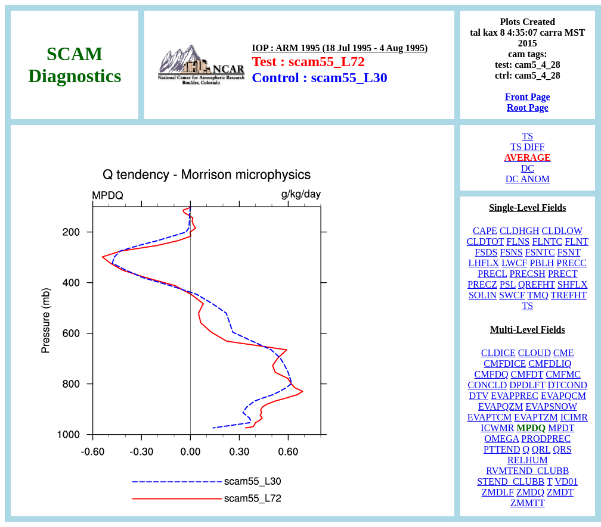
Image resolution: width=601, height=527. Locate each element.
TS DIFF (527, 147)
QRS (562, 449)
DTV (479, 396)
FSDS (486, 252)
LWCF (514, 263)
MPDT (561, 428)
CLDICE (498, 353)
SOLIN (483, 295)
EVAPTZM (536, 417)
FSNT (569, 252)
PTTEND (502, 449)
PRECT (563, 274)
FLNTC (547, 241)
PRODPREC (546, 439)
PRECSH (527, 274)
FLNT (576, 241)
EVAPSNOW (551, 406)
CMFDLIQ (549, 363)
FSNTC (540, 252)
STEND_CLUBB (510, 481)
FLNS (517, 241)
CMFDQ (492, 374)
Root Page (528, 107)
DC (527, 168)
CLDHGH (520, 231)
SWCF (512, 295)
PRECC (571, 263)
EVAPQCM (563, 396)
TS (527, 136)
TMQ (538, 295)
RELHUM (527, 460)
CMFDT (527, 374)
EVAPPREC (514, 396)
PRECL (492, 274)
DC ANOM (528, 179)
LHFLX (484, 263)
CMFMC (563, 374)
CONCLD (487, 385)
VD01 (566, 481)
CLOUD (534, 353)
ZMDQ (530, 492)
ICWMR (497, 428)
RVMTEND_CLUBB (527, 471)
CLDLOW (562, 231)
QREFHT (536, 284)
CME (563, 353)
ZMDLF (498, 492)
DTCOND (567, 385)
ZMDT (560, 492)
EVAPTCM (489, 417)
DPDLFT (527, 385)
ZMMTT (527, 503)
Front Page (527, 97)
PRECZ (482, 284)
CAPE (485, 231)
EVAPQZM (500, 406)
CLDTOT (485, 241)
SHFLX (572, 284)
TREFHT (569, 295)
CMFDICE (505, 363)
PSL (508, 284)
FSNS (511, 252)
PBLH (541, 263)
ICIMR (574, 417)
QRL (541, 449)
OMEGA (502, 439)
